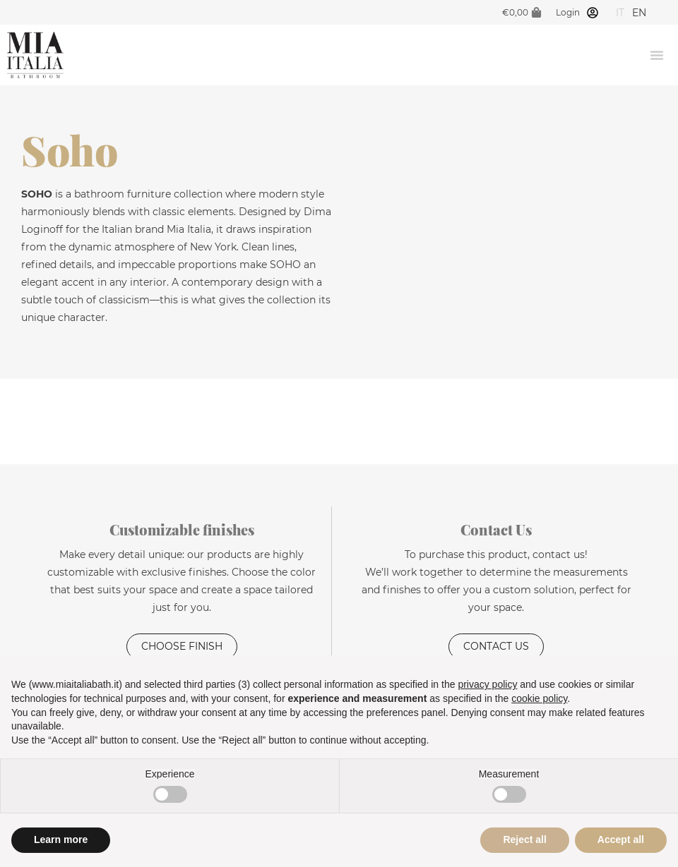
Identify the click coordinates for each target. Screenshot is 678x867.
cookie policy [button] (539, 698)
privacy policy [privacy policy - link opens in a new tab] (487, 684)
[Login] (592, 12)
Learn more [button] (61, 839)
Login (568, 12)
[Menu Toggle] (657, 55)
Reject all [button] (524, 839)
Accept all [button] (620, 839)
